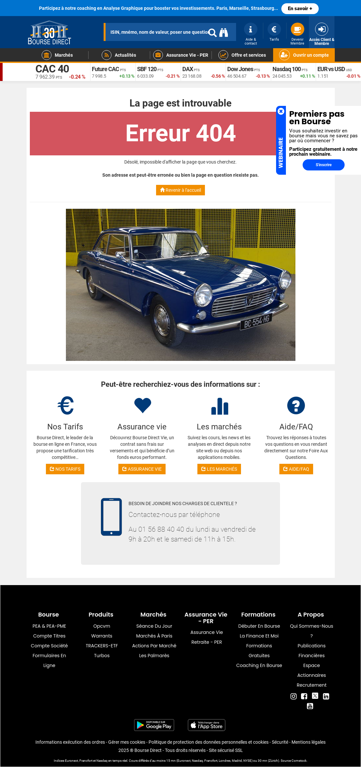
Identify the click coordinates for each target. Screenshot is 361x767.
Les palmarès (154, 655)
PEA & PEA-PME (49, 626)
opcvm (101, 626)
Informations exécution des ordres (70, 742)
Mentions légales (308, 742)
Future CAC (105, 69)
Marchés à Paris (154, 636)
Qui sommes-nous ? (311, 631)
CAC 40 (52, 69)
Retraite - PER (206, 642)
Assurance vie (207, 632)
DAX (187, 69)
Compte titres (49, 636)
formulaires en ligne (49, 660)
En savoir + (300, 8)
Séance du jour (154, 626)
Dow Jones (240, 69)
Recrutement (312, 685)
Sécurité (280, 742)
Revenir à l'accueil (180, 190)
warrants (101, 636)
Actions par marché (154, 645)
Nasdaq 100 (286, 69)
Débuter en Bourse (259, 626)
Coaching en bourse (259, 665)
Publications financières (312, 650)
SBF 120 (146, 69)
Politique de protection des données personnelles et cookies (209, 742)
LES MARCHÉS (219, 469)
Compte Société (49, 645)
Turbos (102, 655)
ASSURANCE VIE (142, 469)
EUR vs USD (331, 69)
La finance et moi (259, 636)
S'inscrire (323, 165)
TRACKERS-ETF (102, 645)
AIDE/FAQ (296, 469)
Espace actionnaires (311, 670)
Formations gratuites (259, 650)
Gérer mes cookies (126, 742)
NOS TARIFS (65, 469)
